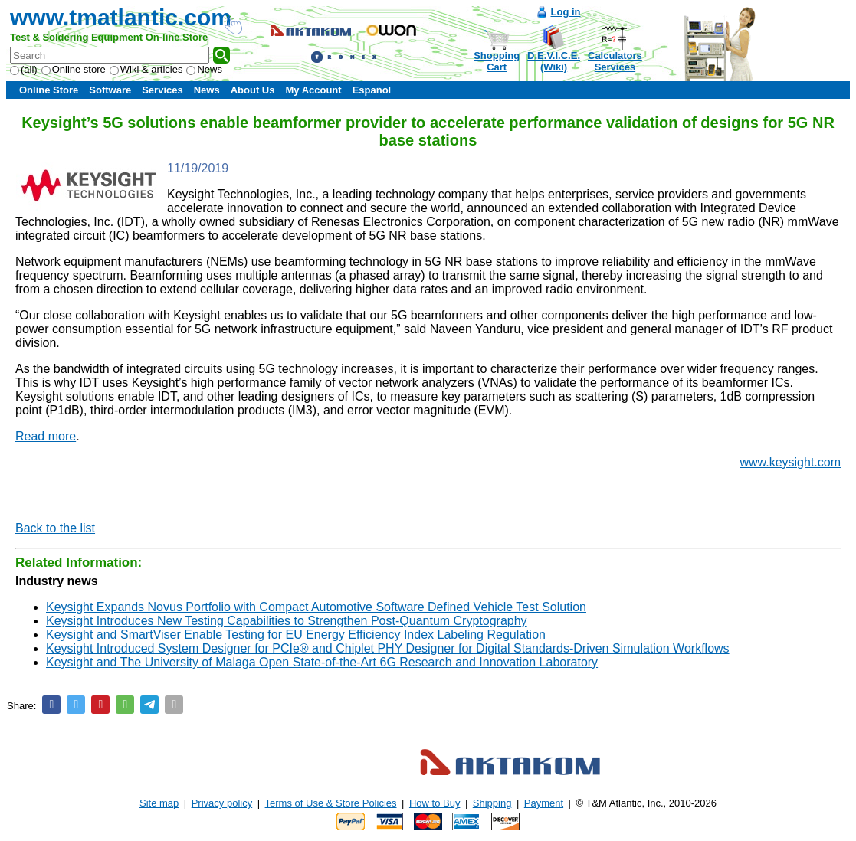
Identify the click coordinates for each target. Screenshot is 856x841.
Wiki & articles (146, 69)
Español (372, 90)
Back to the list (55, 528)
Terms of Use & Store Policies (331, 803)
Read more (45, 436)
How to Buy (434, 803)
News (204, 69)
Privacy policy (222, 803)
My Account (313, 90)
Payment (543, 803)
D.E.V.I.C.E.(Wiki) (553, 61)
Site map (159, 803)
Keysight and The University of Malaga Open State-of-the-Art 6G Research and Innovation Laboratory (322, 662)
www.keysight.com (790, 462)
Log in (566, 12)
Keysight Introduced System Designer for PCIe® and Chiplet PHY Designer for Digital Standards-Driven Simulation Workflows (388, 648)
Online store (73, 69)
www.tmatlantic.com (120, 17)
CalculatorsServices (615, 61)
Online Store (48, 90)
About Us (253, 90)
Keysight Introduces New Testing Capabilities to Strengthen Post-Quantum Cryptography (286, 620)
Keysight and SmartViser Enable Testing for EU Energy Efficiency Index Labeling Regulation (296, 634)
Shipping (492, 803)
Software (110, 90)
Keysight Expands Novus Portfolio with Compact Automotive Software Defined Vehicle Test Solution (316, 607)
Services (162, 90)
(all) (24, 69)
